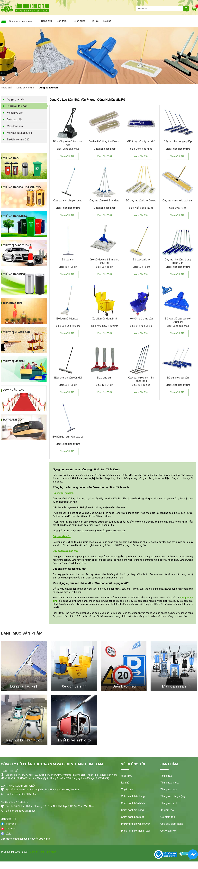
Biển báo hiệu (14, 119)
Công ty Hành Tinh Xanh (43, 852)
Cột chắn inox (168, 830)
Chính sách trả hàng (132, 810)
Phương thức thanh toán (135, 830)
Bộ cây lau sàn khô (63, 492)
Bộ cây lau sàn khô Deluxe (141, 200)
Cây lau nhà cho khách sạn (177, 200)
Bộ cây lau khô (141, 259)
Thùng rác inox (168, 789)
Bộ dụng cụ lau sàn (178, 377)
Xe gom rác (167, 810)
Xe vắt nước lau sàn (141, 318)
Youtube (10, 828)
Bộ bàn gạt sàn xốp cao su (67, 436)
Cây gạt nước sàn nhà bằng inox (141, 379)
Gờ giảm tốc (167, 816)
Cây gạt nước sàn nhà (65, 550)
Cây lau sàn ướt (62, 536)
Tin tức (94, 20)
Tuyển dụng (78, 20)
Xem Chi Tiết (67, 156)
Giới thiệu (62, 20)
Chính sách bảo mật (132, 816)
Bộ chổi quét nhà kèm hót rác (68, 143)
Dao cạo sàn (104, 377)
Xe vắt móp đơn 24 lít (104, 318)
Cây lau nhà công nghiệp (178, 141)
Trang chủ (46, 20)
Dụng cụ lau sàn (17, 105)
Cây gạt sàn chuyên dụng (67, 200)
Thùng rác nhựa (169, 782)
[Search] (186, 8)
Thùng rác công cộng (172, 796)
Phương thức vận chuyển (135, 823)
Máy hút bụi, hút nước (19, 132)
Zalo (8, 833)
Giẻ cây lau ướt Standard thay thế (104, 261)
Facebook (11, 823)
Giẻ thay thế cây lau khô (141, 141)
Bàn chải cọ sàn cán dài (68, 377)
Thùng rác (166, 775)
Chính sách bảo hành (133, 803)
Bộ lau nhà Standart (67, 318)
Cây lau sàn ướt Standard (104, 200)
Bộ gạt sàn (68, 259)
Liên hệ (107, 20)
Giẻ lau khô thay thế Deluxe (104, 141)
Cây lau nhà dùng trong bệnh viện (178, 261)
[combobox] (159, 8)
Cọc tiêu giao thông (171, 823)
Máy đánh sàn (15, 126)
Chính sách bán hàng (133, 796)
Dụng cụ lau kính (16, 99)
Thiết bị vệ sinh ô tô (18, 139)
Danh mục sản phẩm (20, 21)
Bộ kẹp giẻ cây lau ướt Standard (178, 320)
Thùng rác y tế (168, 803)
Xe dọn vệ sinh (15, 112)
